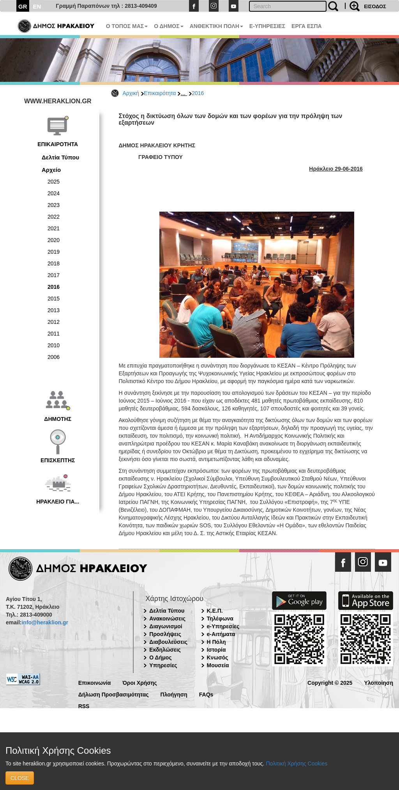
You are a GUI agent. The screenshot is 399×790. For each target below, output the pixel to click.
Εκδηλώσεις (165, 650)
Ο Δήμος (160, 657)
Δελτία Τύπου (60, 157)
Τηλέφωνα (220, 618)
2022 (54, 217)
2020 (54, 240)
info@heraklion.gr (44, 622)
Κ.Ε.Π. (215, 611)
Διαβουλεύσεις (168, 642)
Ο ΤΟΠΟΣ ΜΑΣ (127, 26)
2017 (54, 275)
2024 (54, 193)
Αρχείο (51, 169)
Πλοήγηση (174, 693)
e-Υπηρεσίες (223, 626)
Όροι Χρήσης (139, 682)
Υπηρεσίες (163, 665)
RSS (84, 705)
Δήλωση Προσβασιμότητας (113, 693)
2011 (54, 333)
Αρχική (131, 93)
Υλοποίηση (378, 682)
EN (37, 6)
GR (22, 6)
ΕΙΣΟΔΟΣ (375, 6)
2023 (54, 205)
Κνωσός (217, 657)
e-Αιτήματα (221, 634)
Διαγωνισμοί (165, 626)
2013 (54, 310)
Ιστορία (216, 650)
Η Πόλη (216, 642)
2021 (54, 228)
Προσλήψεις (165, 634)
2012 (54, 322)
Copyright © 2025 (329, 682)
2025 (54, 182)
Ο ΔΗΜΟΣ (168, 26)
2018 (54, 263)
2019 (54, 252)
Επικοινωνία (94, 682)
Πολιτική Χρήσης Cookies (296, 763)
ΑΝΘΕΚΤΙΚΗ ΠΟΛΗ (216, 26)
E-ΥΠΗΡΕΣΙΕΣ (267, 26)
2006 (54, 357)
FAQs (206, 693)
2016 (198, 93)
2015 (54, 298)
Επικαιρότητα (160, 93)
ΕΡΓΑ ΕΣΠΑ (306, 26)
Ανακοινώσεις (167, 618)
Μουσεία (218, 665)
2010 (54, 345)
